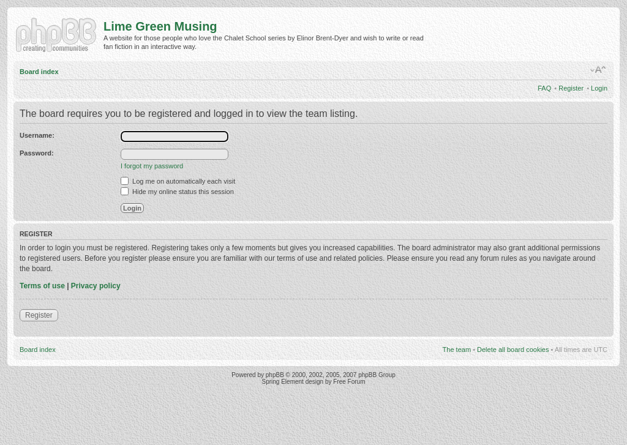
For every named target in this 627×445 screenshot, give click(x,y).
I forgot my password (152, 166)
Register (571, 88)
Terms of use (42, 286)
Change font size (598, 69)
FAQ (544, 88)
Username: (37, 135)
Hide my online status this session (177, 191)
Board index (39, 71)
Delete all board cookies (513, 349)
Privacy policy (96, 286)
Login (599, 88)
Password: (37, 153)
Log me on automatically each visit (178, 181)
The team (457, 349)
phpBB (275, 375)
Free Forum (349, 381)
